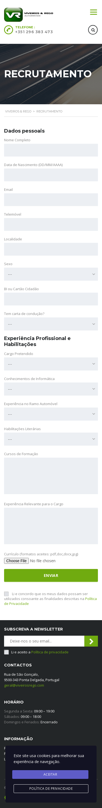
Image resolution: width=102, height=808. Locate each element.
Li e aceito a (40, 652)
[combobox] (51, 274)
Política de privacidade (50, 652)
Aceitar (50, 774)
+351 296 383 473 (34, 31)
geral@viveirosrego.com (24, 685)
